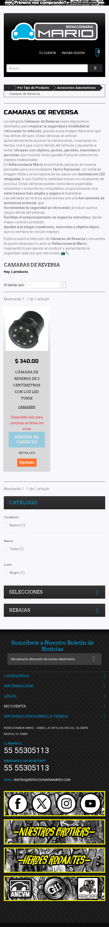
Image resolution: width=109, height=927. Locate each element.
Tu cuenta (47, 53)
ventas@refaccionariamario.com (41, 780)
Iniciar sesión (73, 53)
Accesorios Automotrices (76, 88)
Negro (17, 573)
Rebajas (19, 610)
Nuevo (17, 525)
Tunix (17, 549)
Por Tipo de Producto (33, 88)
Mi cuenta (15, 706)
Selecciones (26, 592)
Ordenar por (14, 285)
